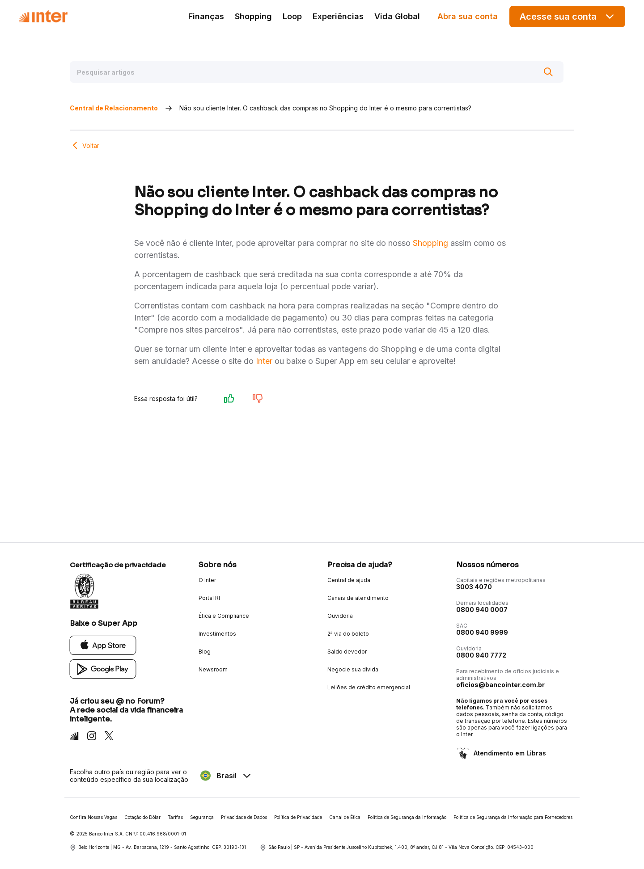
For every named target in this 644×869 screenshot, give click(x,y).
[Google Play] (103, 668)
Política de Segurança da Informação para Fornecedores (512, 817)
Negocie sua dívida (352, 669)
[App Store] (103, 644)
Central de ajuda (348, 580)
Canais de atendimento (358, 598)
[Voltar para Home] (43, 16)
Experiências (338, 16)
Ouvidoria (340, 615)
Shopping (253, 16)
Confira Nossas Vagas (93, 817)
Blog (205, 651)
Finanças (206, 16)
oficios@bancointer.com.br (500, 684)
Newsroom (213, 669)
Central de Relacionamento (114, 108)
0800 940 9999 (482, 632)
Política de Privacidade (298, 817)
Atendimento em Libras (509, 753)
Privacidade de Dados (244, 817)
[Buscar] (548, 72)
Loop (292, 16)
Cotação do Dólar (142, 817)
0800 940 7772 (481, 655)
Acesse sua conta (567, 16)
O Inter (207, 580)
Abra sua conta (467, 16)
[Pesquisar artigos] (317, 72)
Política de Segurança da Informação (407, 817)
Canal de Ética (344, 817)
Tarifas (175, 817)
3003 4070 (474, 587)
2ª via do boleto (348, 633)
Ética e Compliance (224, 615)
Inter (264, 361)
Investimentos (217, 633)
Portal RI (209, 598)
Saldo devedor (347, 651)
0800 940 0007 (482, 609)
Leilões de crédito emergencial (368, 687)
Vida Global (397, 16)
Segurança (202, 817)
